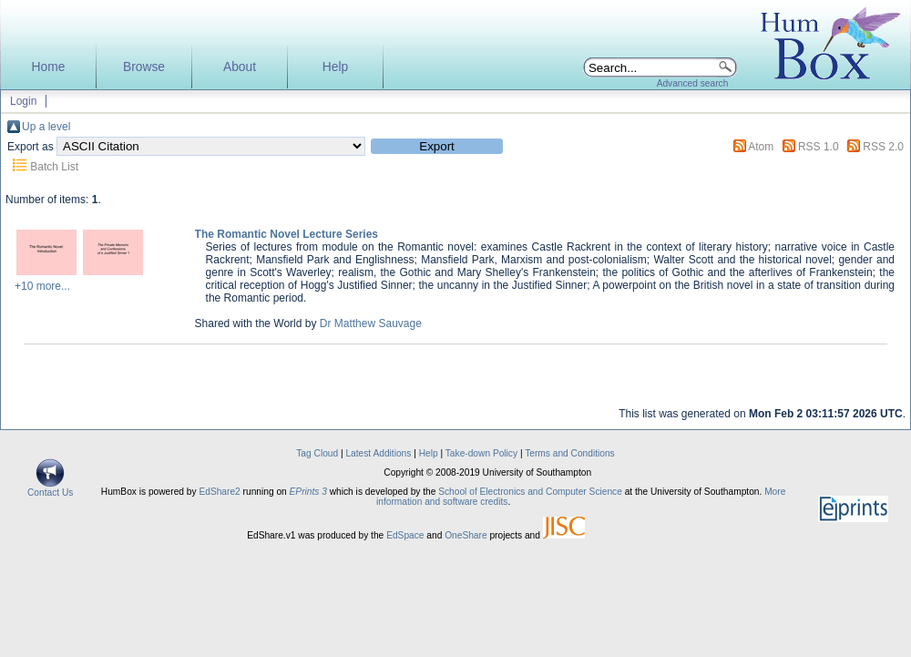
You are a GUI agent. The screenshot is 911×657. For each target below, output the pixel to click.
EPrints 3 (308, 492)
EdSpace (405, 535)
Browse (144, 67)
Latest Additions (378, 453)
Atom (760, 146)
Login (23, 101)
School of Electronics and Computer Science (530, 492)
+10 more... (42, 286)
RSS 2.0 (883, 146)
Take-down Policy (481, 453)
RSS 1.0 (818, 146)
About (239, 67)
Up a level (46, 126)
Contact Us (50, 488)
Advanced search (693, 83)
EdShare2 (219, 492)
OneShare (465, 535)
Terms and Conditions (570, 453)
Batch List (54, 166)
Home (49, 67)
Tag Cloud (317, 453)
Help (335, 67)
